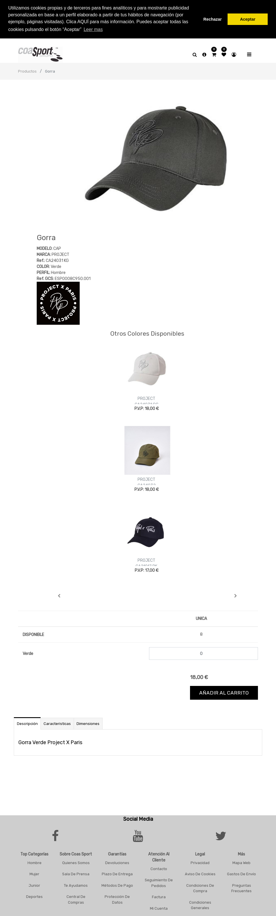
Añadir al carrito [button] (224, 692)
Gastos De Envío (241, 874)
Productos (27, 71)
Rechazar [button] (212, 19)
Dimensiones (88, 723)
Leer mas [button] (93, 29)
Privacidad (200, 862)
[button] (59, 595)
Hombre (35, 862)
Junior (34, 885)
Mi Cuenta (159, 908)
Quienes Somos (76, 862)
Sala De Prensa (75, 874)
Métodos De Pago (117, 885)
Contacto (158, 868)
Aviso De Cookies (200, 874)
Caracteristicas (57, 723)
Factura (159, 896)
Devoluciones (117, 862)
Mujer (34, 874)
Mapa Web (241, 862)
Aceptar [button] (247, 19)
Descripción (27, 723)
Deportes (34, 896)
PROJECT (146, 398)
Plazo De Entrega (117, 874)
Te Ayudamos (76, 885)
